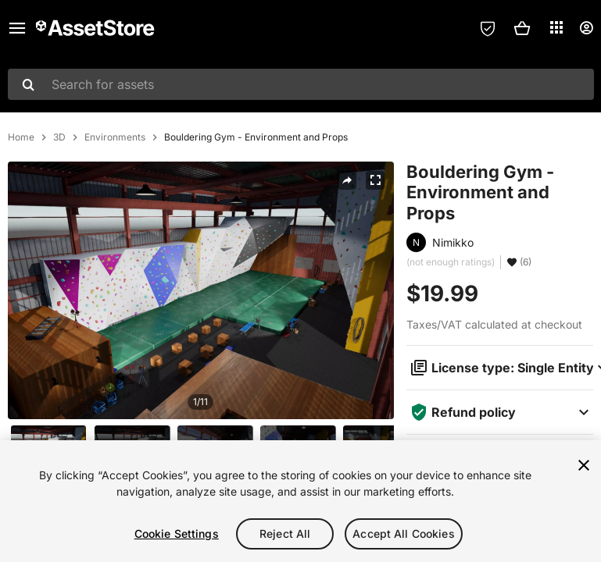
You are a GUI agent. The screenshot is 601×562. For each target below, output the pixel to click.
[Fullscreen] (375, 180)
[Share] (347, 180)
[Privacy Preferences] (487, 28)
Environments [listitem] (114, 137)
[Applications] (556, 27)
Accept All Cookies (403, 533)
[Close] (583, 465)
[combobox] (301, 84)
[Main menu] (17, 28)
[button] (522, 28)
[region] (300, 501)
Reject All (284, 533)
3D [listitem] (59, 137)
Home (21, 137)
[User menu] (586, 28)
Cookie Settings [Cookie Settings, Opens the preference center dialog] (176, 533)
